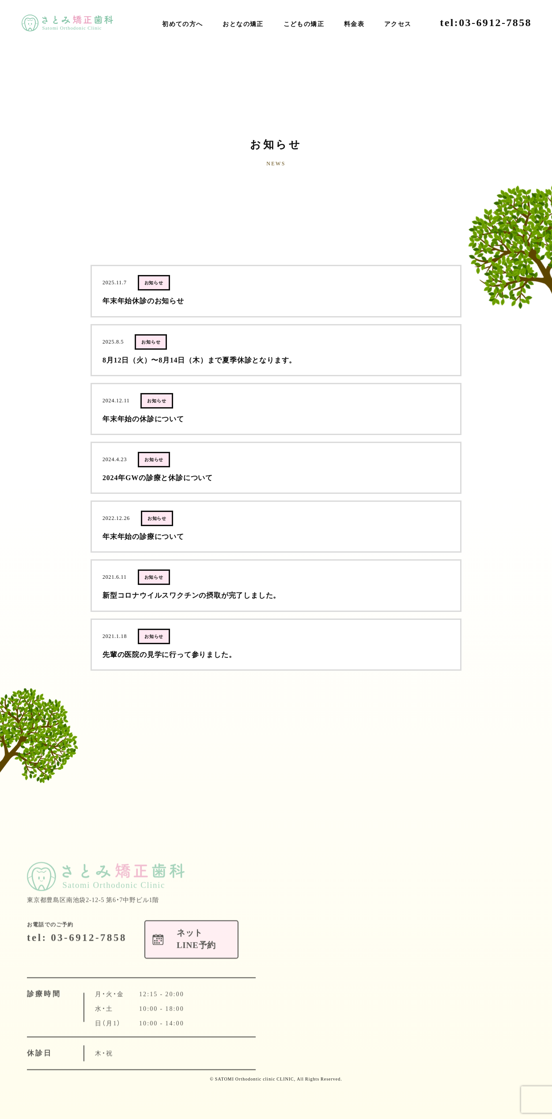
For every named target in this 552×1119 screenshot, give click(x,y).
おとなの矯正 (243, 24)
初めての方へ (182, 24)
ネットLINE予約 (529, 143)
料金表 (354, 24)
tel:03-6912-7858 (486, 22)
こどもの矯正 (304, 24)
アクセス (398, 24)
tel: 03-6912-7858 (77, 951)
